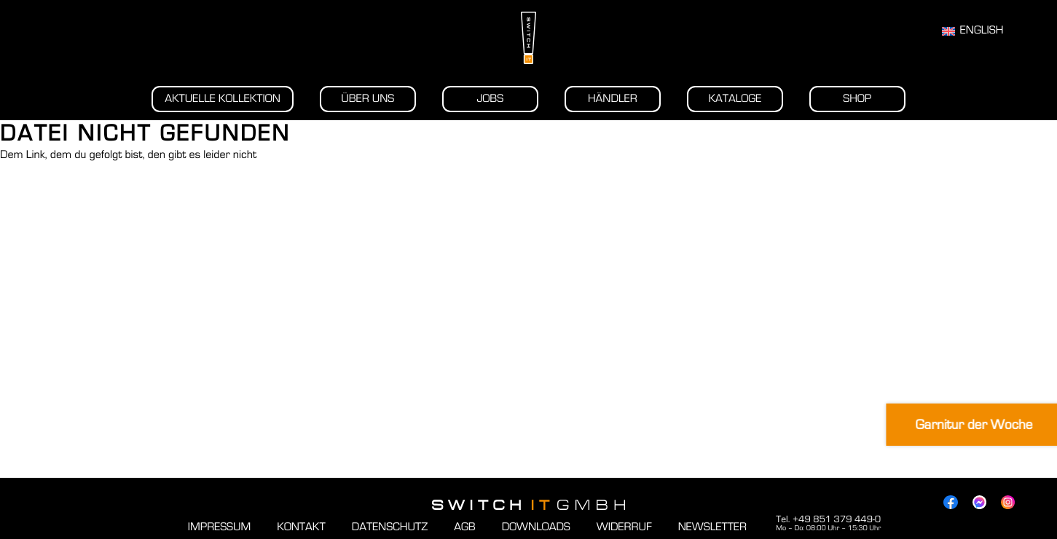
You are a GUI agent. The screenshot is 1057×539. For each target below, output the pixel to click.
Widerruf (624, 527)
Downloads (536, 527)
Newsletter (712, 527)
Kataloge (734, 99)
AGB (465, 527)
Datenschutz (390, 527)
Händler (612, 99)
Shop (857, 99)
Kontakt (301, 527)
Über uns (367, 99)
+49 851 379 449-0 (837, 519)
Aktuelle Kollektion (222, 99)
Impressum (219, 527)
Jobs (489, 99)
